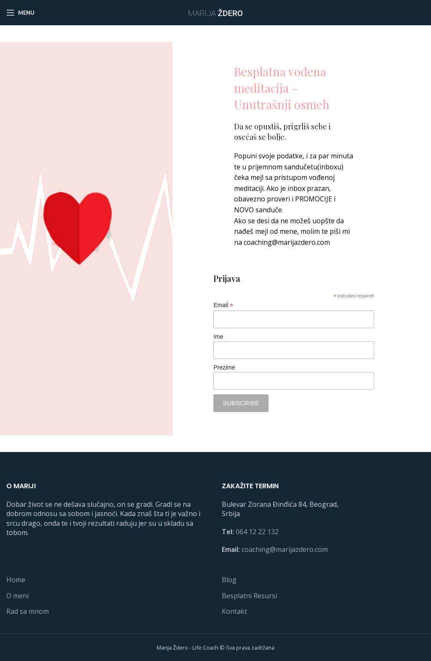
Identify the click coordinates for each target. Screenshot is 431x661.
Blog (229, 579)
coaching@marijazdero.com (285, 549)
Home (15, 579)
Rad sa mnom (27, 611)
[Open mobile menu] (20, 12)
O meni (17, 595)
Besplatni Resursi (249, 595)
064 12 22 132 (257, 531)
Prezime (224, 367)
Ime (218, 336)
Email (223, 305)
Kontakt (234, 611)
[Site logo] (215, 11)
